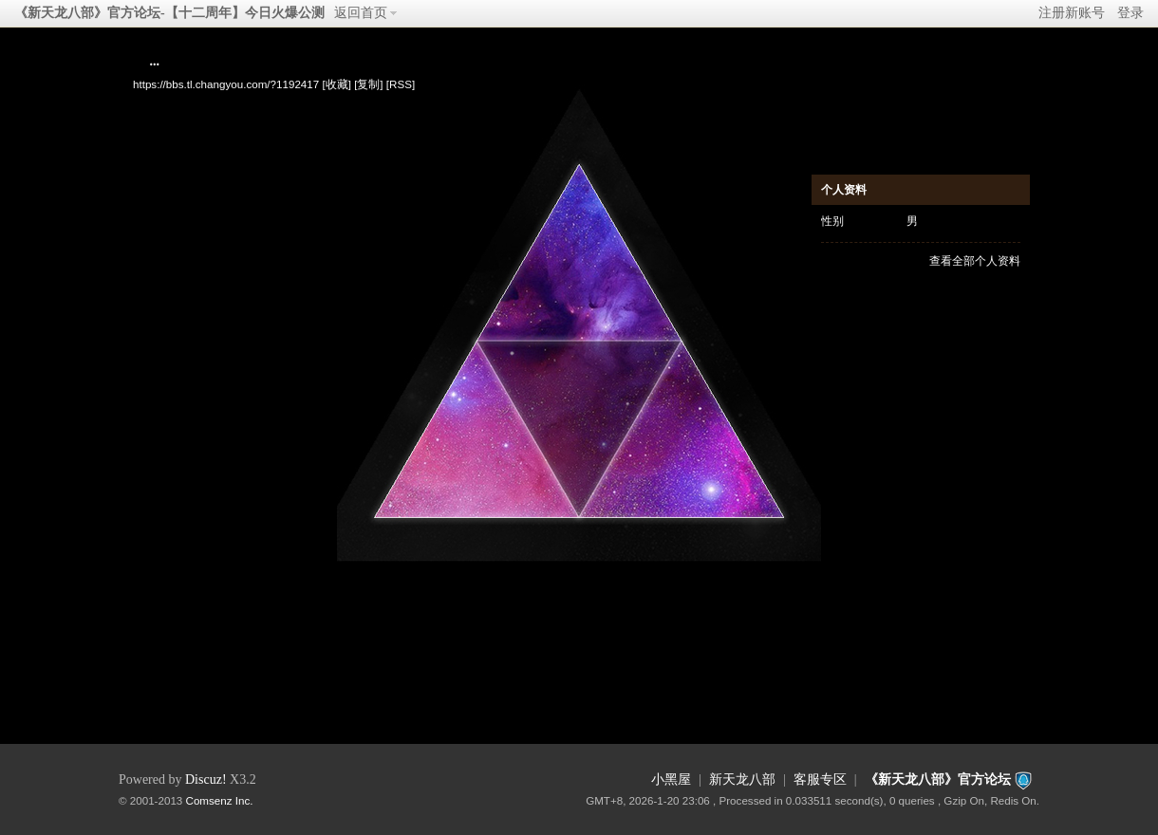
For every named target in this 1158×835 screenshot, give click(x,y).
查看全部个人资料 (974, 261)
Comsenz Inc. (219, 800)
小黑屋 (671, 779)
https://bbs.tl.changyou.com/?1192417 (226, 84)
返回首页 (360, 13)
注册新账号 (1071, 13)
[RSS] (400, 84)
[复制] (368, 84)
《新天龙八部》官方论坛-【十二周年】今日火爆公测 (169, 13)
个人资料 (844, 189)
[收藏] (336, 84)
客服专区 (820, 779)
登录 (1130, 13)
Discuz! (206, 779)
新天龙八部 (742, 779)
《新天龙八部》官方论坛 (938, 779)
